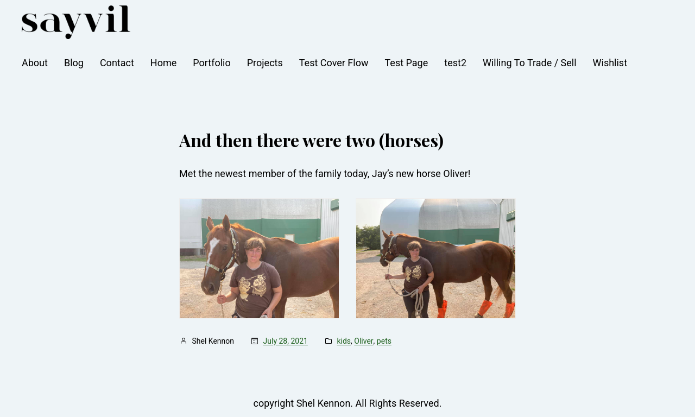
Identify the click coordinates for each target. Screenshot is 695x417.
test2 (455, 62)
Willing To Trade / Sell (530, 62)
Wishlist (610, 62)
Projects (265, 62)
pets (384, 341)
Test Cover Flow (334, 62)
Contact (117, 62)
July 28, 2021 (285, 341)
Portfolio (211, 62)
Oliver (363, 341)
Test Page (406, 62)
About (35, 62)
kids (344, 341)
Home (163, 62)
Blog (74, 62)
